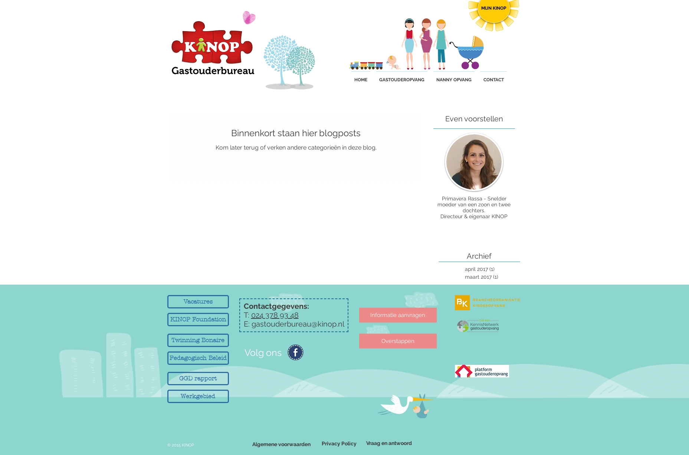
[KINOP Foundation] (198, 319)
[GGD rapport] (198, 378)
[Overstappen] (398, 341)
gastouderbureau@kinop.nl (298, 324)
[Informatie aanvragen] (398, 315)
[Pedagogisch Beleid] (198, 358)
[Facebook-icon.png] (295, 352)
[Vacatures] (198, 301)
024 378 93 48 (275, 315)
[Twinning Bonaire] (198, 340)
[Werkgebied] (198, 396)
